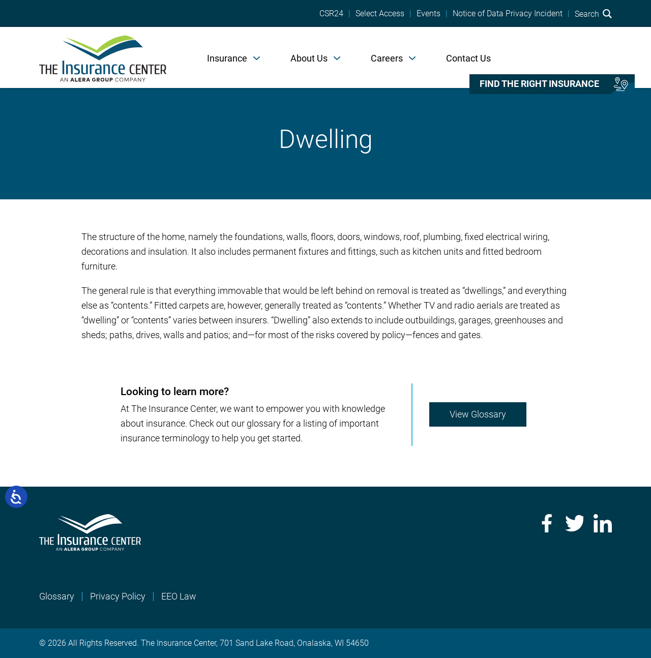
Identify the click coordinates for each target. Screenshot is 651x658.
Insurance (227, 58)
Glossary (56, 596)
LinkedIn (603, 523)
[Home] (102, 57)
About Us (309, 58)
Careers (387, 58)
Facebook (546, 523)
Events (428, 14)
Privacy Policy (117, 596)
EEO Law (178, 596)
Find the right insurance (539, 83)
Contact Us (468, 58)
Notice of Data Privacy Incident (508, 14)
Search (593, 13)
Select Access (380, 14)
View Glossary (478, 414)
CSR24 (331, 14)
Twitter (574, 523)
